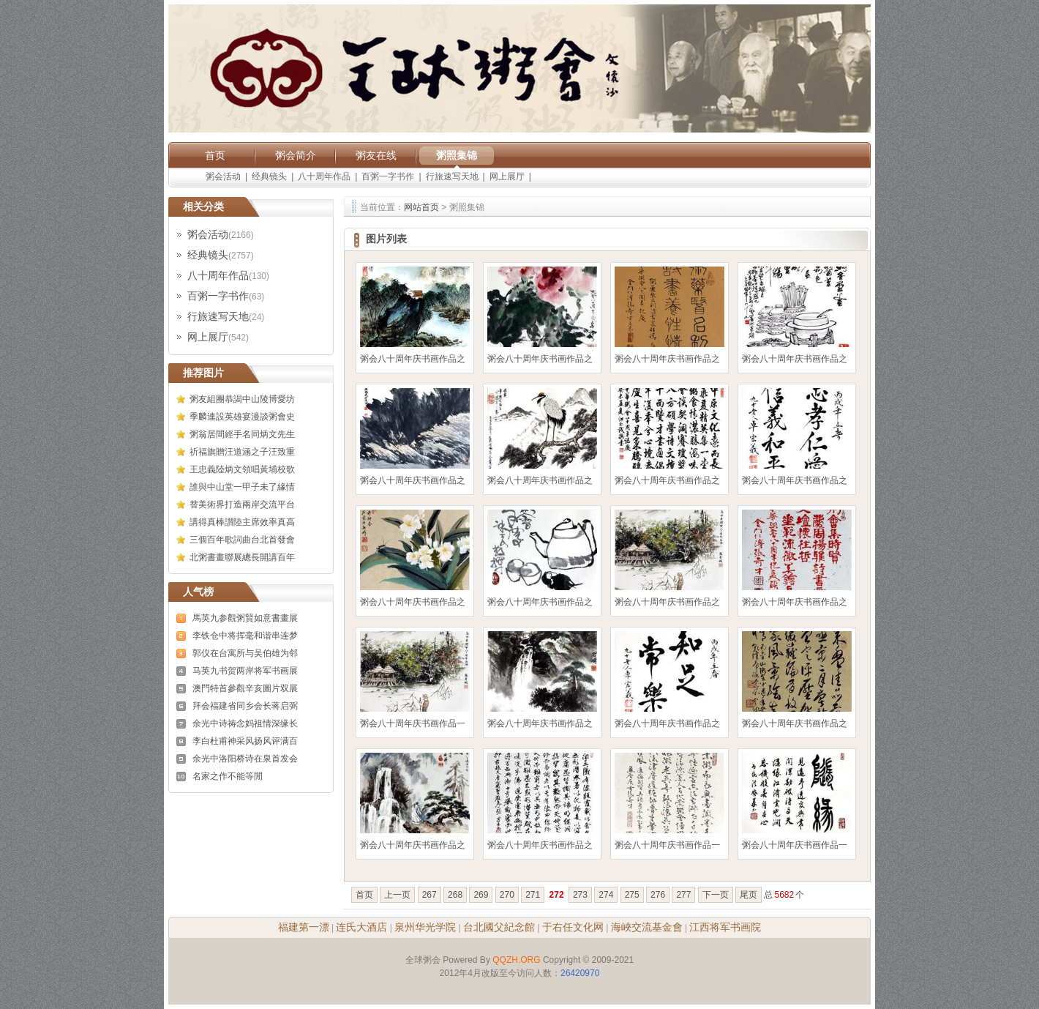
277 (683, 895)
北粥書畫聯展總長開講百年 (242, 557)
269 (480, 895)
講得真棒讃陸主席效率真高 (242, 522)
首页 (215, 155)
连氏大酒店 (361, 927)
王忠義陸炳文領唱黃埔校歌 (242, 469)
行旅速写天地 (452, 176)
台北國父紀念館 (499, 927)
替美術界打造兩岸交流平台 (242, 504)
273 (580, 895)
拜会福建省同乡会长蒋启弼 (245, 706)
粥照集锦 (456, 155)
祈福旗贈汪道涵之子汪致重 (242, 452)
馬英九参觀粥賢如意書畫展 (245, 618)
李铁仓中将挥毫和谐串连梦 (245, 635)
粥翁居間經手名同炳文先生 (242, 434)
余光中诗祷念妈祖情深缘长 (245, 723)
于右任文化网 (573, 927)
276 (657, 895)
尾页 (748, 895)
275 (632, 895)
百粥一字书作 (387, 176)
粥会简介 (295, 155)
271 (532, 895)
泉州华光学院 (425, 927)
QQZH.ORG (516, 960)
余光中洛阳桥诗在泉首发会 (245, 758)
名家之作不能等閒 (227, 776)
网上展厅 (507, 176)
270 (507, 895)
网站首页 (421, 207)
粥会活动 (223, 176)
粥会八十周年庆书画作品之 (412, 359)
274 (606, 895)
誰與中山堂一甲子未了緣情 (242, 487)
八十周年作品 (324, 176)
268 (455, 895)
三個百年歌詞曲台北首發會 (242, 540)
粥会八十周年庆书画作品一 (412, 723)
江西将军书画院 (725, 927)
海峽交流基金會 (647, 927)
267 (429, 895)
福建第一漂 (303, 927)
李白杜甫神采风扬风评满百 (245, 741)
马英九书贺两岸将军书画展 (245, 671)
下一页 (715, 895)
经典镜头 (269, 176)
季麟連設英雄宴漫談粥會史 (242, 417)
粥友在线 (376, 155)
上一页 (397, 895)
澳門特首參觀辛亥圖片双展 (245, 688)
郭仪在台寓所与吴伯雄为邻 (245, 653)
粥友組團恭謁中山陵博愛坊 (242, 399)
